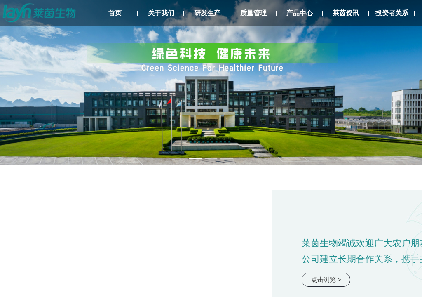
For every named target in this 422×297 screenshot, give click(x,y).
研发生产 (207, 12)
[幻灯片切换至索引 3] (226, 158)
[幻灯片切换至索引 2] (211, 158)
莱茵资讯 (346, 12)
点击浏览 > (326, 279)
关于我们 (161, 12)
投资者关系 (391, 12)
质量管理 (253, 12)
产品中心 (299, 12)
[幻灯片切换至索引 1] (195, 158)
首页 (115, 12)
